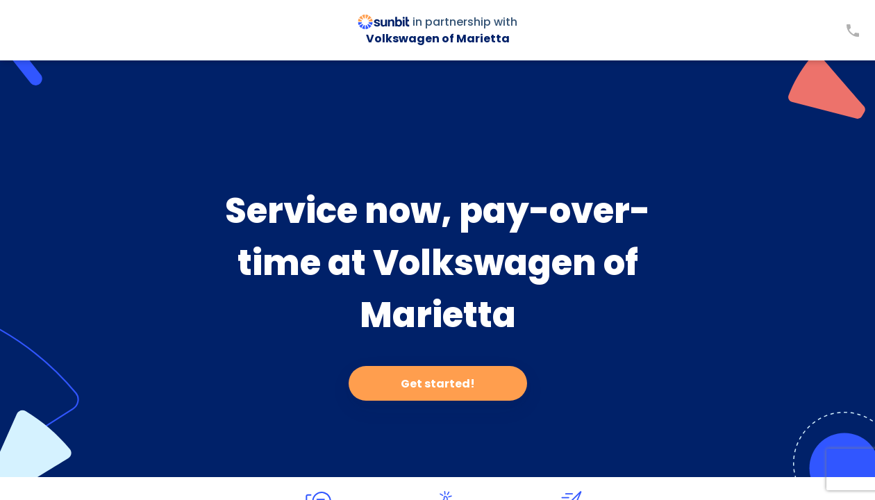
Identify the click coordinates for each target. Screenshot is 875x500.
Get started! (438, 384)
